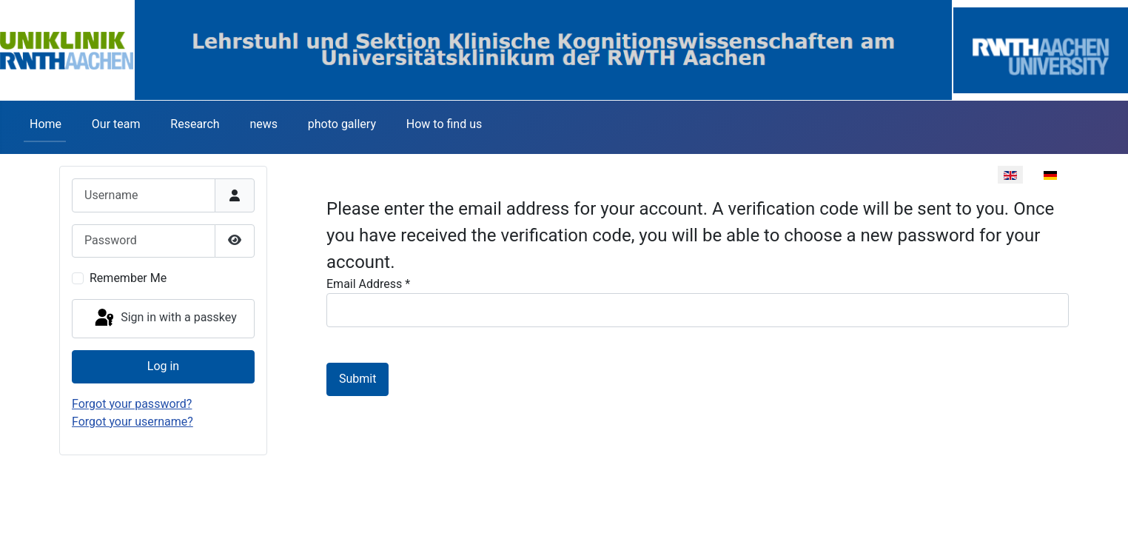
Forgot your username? (132, 422)
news (263, 124)
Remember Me (128, 278)
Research (194, 124)
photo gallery (342, 124)
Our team (116, 124)
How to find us (444, 124)
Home (45, 124)
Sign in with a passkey (165, 318)
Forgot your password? (132, 404)
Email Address (368, 284)
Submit (357, 379)
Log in (163, 366)
